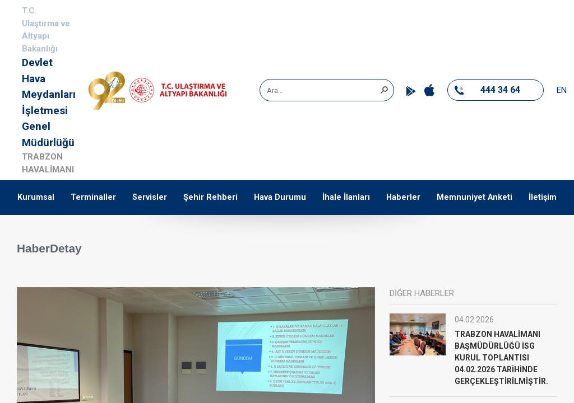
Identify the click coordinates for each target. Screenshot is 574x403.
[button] (384, 89)
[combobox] (323, 90)
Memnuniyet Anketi (474, 197)
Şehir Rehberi (210, 197)
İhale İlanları (346, 197)
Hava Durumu (280, 197)
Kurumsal (35, 197)
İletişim (543, 197)
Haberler (403, 197)
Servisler (149, 197)
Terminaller (93, 197)
